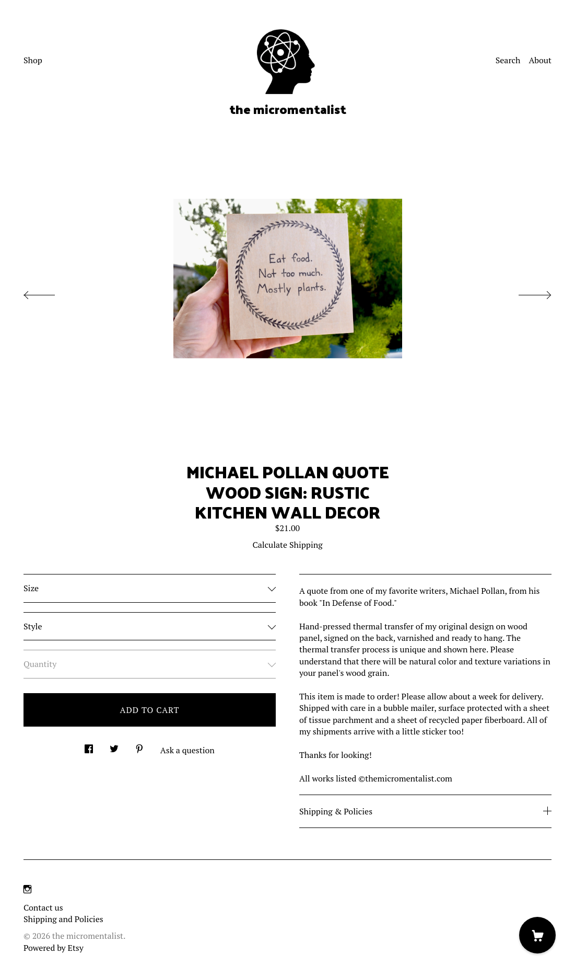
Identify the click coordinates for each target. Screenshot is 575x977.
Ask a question (187, 750)
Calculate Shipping (287, 544)
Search (508, 60)
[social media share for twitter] (114, 745)
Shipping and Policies (63, 919)
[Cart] (537, 935)
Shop (33, 60)
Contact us (43, 907)
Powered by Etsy (54, 947)
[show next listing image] (525, 292)
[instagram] (27, 889)
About (540, 60)
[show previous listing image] (50, 292)
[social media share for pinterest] (139, 745)
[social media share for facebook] (89, 745)
